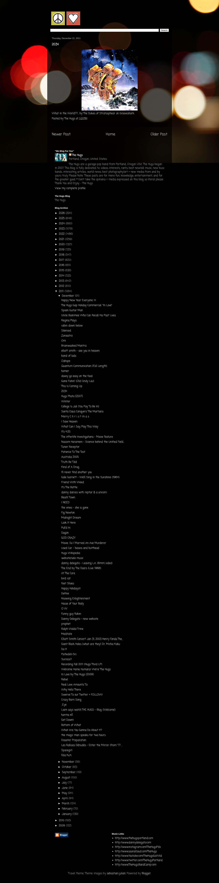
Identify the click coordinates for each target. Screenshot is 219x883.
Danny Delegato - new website (79, 619)
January (67, 814)
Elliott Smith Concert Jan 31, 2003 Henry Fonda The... (92, 639)
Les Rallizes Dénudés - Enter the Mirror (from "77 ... (91, 745)
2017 (62, 260)
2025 (62, 218)
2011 (62, 291)
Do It (64, 649)
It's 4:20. (66, 432)
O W (64, 609)
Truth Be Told (69, 462)
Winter (65, 401)
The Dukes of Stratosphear (99, 113)
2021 (62, 239)
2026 (62, 213)
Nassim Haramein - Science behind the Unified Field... (92, 442)
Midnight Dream (71, 518)
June (65, 788)
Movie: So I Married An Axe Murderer (83, 543)
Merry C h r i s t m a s (75, 417)
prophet (66, 624)
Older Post (159, 134)
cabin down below (72, 326)
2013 (62, 281)
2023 (62, 229)
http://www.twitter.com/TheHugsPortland (139, 860)
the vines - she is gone (74, 508)
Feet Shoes (67, 583)
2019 (62, 250)
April (65, 798)
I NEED (65, 502)
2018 (62, 255)
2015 (62, 270)
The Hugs (77, 155)
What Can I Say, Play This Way (79, 427)
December (68, 296)
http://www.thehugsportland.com (134, 838)
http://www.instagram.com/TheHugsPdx (138, 847)
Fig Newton (68, 513)
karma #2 (67, 715)
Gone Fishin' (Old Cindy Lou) (77, 381)
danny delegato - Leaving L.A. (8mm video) (86, 563)
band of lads (68, 356)
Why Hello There (71, 690)
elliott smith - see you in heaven (80, 351)
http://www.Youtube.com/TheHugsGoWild (138, 856)
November (68, 762)
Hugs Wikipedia (70, 553)
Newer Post (61, 134)
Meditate (66, 634)
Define (65, 594)
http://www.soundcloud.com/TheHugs (136, 851)
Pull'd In (65, 528)
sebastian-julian (116, 873)
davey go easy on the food (77, 376)
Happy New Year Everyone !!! (78, 300)
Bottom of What (71, 725)
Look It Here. (68, 523)
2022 (62, 234)
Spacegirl (66, 750)
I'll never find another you (76, 472)
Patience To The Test (73, 452)
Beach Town (68, 497)
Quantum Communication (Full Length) (84, 366)
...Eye (64, 705)
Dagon (65, 533)
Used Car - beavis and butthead (80, 548)
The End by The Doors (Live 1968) (81, 568)
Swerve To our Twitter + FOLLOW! (82, 695)
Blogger (146, 873)
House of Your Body (72, 604)
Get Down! (67, 720)
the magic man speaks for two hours (83, 735)
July (65, 783)
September (69, 772)
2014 (62, 276)
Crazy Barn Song (71, 700)
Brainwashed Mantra (73, 346)
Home (110, 134)
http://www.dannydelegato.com (133, 843)
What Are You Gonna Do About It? (81, 730)
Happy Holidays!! (71, 588)
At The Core (68, 573)
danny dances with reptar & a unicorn (84, 492)
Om (63, 341)
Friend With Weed (72, 482)
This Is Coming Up (71, 386)
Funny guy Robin (71, 614)
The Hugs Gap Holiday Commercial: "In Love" (86, 305)
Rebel (64, 679)
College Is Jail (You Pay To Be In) (80, 406)
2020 (62, 244)
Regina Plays (68, 320)
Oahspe (65, 361)
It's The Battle (69, 487)
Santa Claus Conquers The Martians (82, 412)
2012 (62, 286)
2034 (64, 391)
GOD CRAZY (68, 538)
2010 (62, 820)
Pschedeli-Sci (68, 654)
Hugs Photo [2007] (72, 396)
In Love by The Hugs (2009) (77, 674)
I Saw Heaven (69, 422)
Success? (66, 659)
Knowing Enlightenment (75, 599)
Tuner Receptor (70, 447)
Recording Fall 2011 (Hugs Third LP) (81, 664)
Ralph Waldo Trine (72, 629)
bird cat (66, 578)
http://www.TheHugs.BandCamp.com (135, 865)
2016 (62, 265)
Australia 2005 (70, 457)
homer (65, 371)
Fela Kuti (66, 755)
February (67, 809)
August (66, 778)
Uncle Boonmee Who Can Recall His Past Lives (88, 315)
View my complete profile (70, 188)
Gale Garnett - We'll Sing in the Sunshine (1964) (90, 477)
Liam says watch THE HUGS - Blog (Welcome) (88, 710)
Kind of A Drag (70, 467)
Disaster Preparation (73, 740)
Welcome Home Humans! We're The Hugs (86, 669)
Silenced (66, 331)
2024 (62, 224)
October (67, 767)
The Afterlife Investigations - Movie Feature (87, 437)
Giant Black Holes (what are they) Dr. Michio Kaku (90, 644)
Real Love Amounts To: (74, 685)
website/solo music (72, 558)
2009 (62, 826)
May (65, 793)
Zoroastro (66, 336)
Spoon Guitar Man (72, 310)
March (66, 803)
